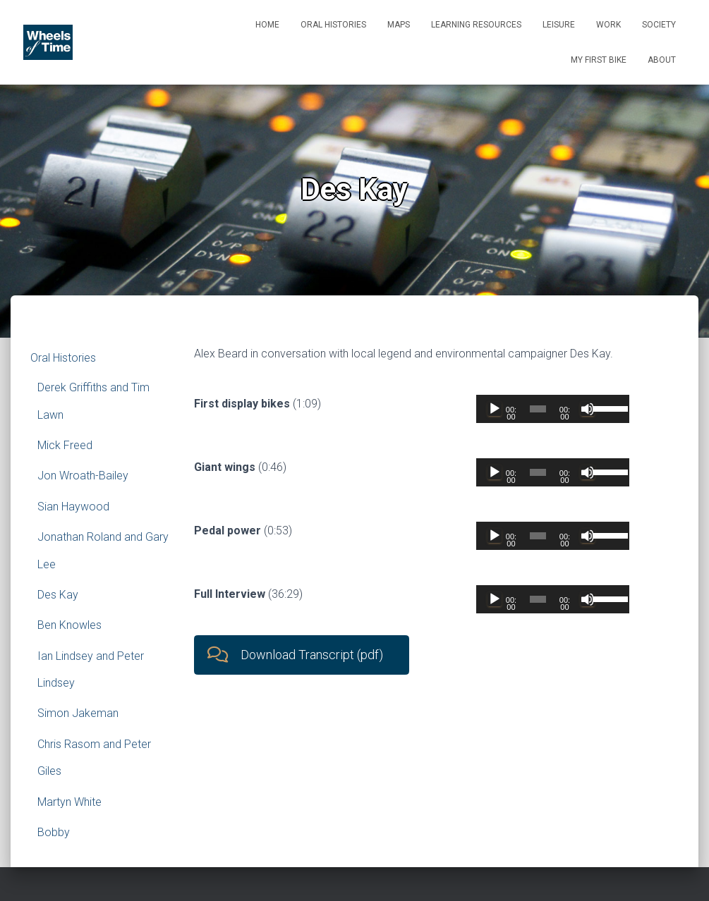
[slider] (538, 408)
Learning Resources (476, 25)
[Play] (494, 409)
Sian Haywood (73, 506)
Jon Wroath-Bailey (82, 475)
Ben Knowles (69, 625)
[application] (552, 409)
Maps (398, 25)
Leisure (559, 25)
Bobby (53, 832)
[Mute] (588, 409)
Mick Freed (64, 445)
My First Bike (598, 60)
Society (659, 25)
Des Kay (57, 594)
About (662, 60)
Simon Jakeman (78, 713)
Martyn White (69, 802)
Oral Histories (333, 25)
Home (267, 25)
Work (608, 25)
